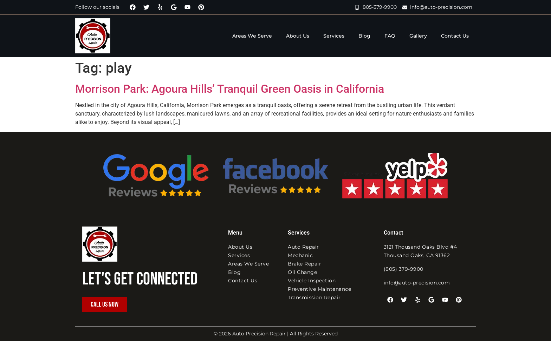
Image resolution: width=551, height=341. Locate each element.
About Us (297, 36)
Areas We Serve (252, 36)
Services (333, 36)
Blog (364, 36)
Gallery (418, 36)
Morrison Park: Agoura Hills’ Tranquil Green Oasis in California (229, 89)
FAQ (389, 36)
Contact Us (455, 36)
